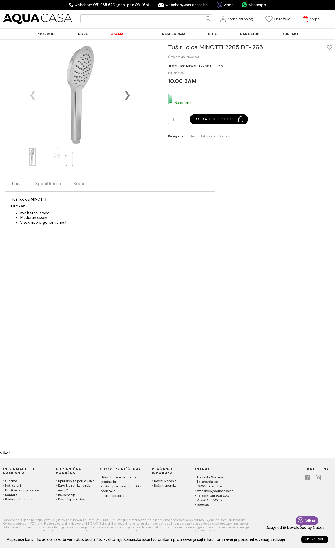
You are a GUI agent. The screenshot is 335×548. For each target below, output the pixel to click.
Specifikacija (48, 184)
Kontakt (11, 495)
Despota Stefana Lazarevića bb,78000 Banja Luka (210, 481)
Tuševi (191, 136)
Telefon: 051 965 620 (213, 496)
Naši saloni (13, 485)
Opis (17, 184)
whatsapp (257, 4)
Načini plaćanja (165, 481)
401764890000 (209, 500)
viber (228, 4)
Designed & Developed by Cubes (294, 527)
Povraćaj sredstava (72, 499)
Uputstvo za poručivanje (76, 481)
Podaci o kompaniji (19, 499)
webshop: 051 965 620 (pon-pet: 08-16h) (112, 4)
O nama (11, 481)
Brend (79, 184)
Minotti (224, 136)
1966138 (203, 505)
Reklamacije (67, 495)
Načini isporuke (165, 485)
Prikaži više (176, 73)
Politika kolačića (112, 496)
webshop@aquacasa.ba (186, 4)
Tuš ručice (207, 136)
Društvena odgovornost (23, 490)
